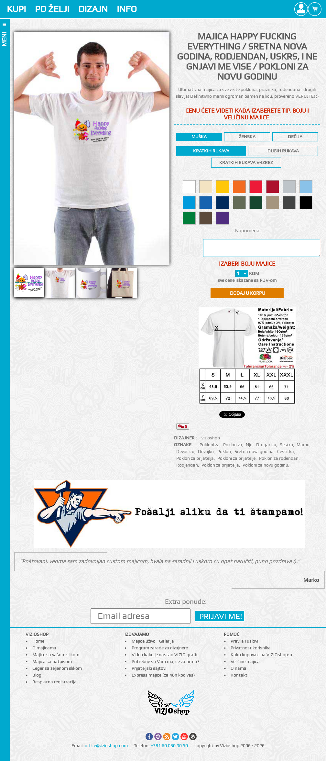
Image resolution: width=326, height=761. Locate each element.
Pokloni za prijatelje (236, 458)
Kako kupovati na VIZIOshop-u (261, 654)
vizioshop (210, 437)
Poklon (224, 451)
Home (38, 641)
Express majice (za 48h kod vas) (163, 675)
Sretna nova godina (254, 451)
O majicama (44, 647)
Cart (314, 9)
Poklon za (232, 444)
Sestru (286, 444)
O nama (238, 668)
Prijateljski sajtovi (149, 668)
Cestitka (285, 451)
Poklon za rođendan (279, 458)
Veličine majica (245, 661)
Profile (301, 9)
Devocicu (185, 451)
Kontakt (239, 675)
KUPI (16, 9)
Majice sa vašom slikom (55, 654)
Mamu (303, 444)
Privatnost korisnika (251, 647)
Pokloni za (210, 444)
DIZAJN (93, 9)
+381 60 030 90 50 (169, 745)
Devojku (206, 451)
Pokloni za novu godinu (265, 465)
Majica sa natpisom (52, 661)
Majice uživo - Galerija (153, 641)
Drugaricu (266, 444)
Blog (36, 675)
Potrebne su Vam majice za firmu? (165, 661)
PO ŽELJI (52, 9)
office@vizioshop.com (106, 745)
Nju (249, 444)
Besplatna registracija (54, 681)
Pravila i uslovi (244, 641)
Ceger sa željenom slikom (57, 668)
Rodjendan (187, 465)
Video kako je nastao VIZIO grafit (165, 654)
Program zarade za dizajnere (160, 647)
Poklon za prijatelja (195, 458)
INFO (127, 9)
